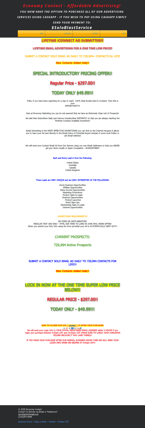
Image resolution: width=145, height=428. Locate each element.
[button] (72, 326)
